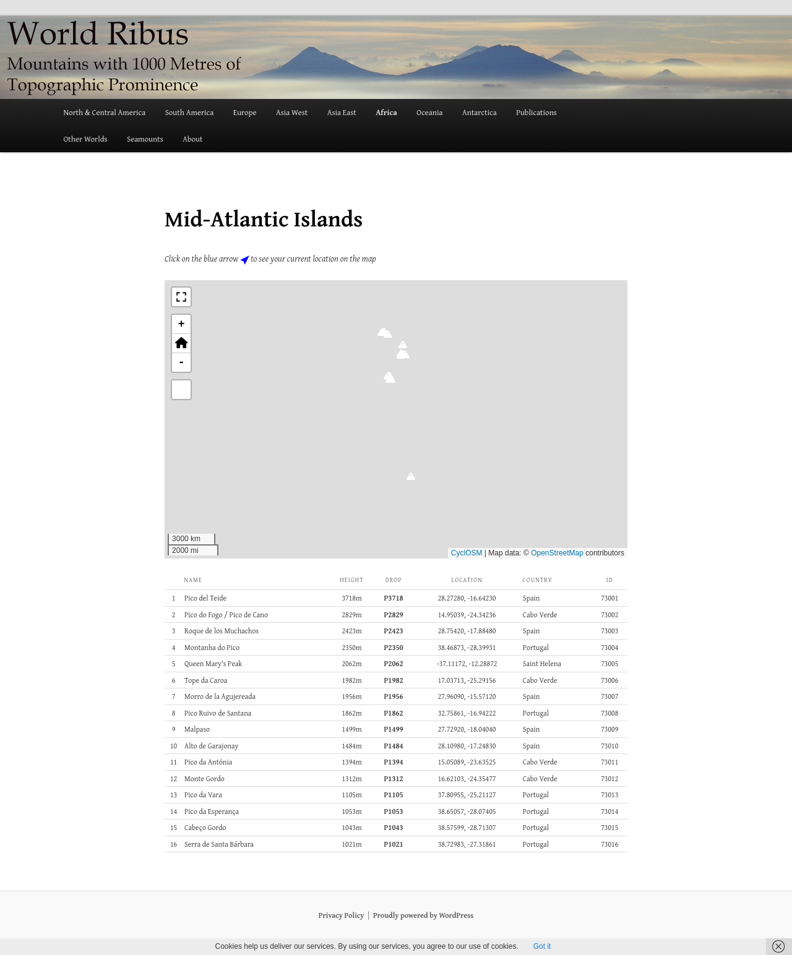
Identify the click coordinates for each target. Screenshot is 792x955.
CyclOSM (467, 553)
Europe (245, 112)
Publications (536, 112)
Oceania (429, 112)
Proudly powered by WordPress (423, 915)
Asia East (341, 112)
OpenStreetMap (557, 553)
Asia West (292, 112)
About (192, 139)
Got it (542, 946)
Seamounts (145, 139)
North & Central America (104, 112)
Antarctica (479, 112)
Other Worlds (85, 139)
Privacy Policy (341, 915)
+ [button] (181, 324)
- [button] (181, 362)
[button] (410, 480)
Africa (386, 112)
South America (189, 112)
